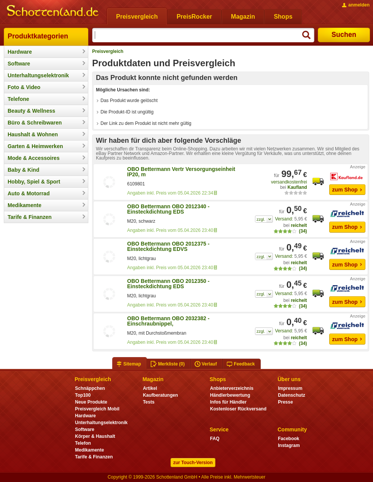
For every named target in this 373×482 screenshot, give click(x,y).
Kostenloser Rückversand (238, 409)
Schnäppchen (90, 388)
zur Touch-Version (193, 462)
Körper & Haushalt (95, 436)
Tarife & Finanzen (30, 217)
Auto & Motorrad (28, 193)
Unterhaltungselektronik (38, 75)
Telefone (18, 99)
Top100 (83, 395)
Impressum (290, 388)
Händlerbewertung (230, 395)
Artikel (150, 388)
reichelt (299, 225)
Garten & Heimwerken (35, 146)
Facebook (288, 438)
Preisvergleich (107, 51)
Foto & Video (24, 87)
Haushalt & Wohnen (33, 134)
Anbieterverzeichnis (231, 388)
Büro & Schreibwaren (35, 123)
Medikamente (24, 205)
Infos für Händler (228, 402)
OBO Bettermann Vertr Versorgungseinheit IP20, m (181, 171)
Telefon (83, 443)
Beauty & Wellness (31, 111)
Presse (285, 402)
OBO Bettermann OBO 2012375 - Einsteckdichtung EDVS (168, 246)
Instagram (289, 445)
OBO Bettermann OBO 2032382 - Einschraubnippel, (168, 321)
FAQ (215, 438)
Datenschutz (291, 395)
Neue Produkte (91, 402)
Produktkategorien (38, 36)
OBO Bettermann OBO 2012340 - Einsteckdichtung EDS (168, 209)
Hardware (20, 52)
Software (19, 64)
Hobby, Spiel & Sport (34, 182)
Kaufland (297, 187)
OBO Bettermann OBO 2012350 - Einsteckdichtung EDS (168, 283)
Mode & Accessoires (33, 158)
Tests (149, 402)
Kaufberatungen (160, 395)
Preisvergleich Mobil (97, 409)
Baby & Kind (23, 170)
